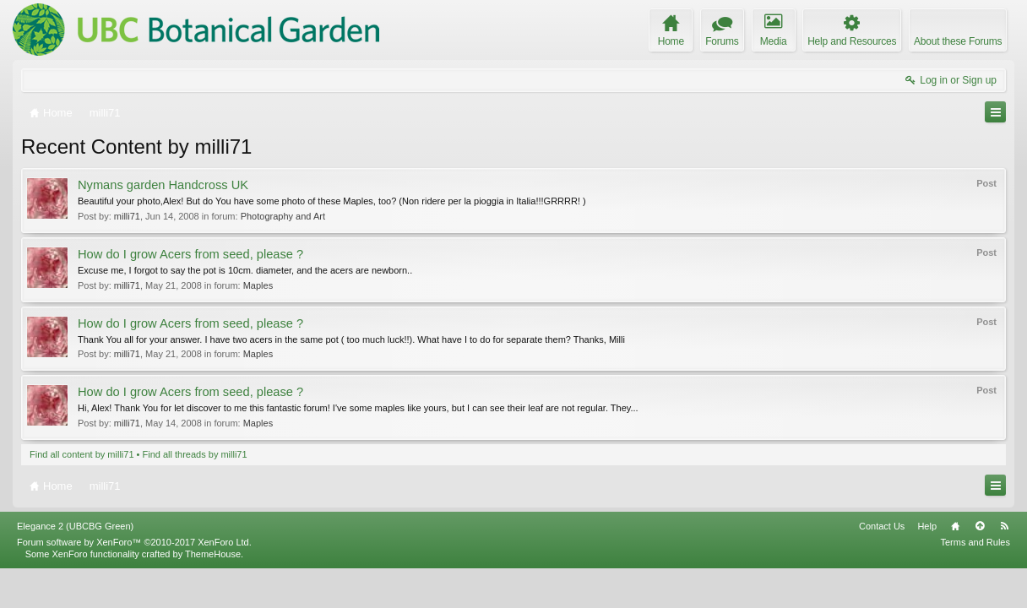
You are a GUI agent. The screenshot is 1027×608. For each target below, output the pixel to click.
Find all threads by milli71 (195, 454)
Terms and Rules (975, 582)
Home (955, 566)
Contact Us (882, 566)
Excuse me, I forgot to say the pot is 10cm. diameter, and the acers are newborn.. (245, 270)
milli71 (127, 216)
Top (980, 566)
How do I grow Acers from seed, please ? (190, 254)
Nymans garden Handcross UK (163, 185)
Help (927, 566)
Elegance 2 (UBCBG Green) (75, 566)
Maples (258, 285)
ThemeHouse (213, 594)
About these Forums (958, 41)
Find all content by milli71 (82, 454)
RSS (1004, 566)
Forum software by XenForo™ (134, 582)
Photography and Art (283, 216)
